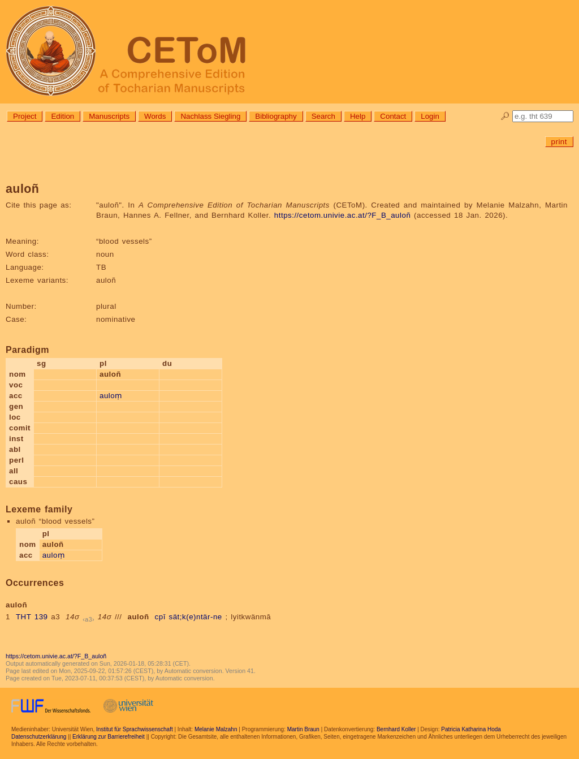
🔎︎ (505, 116)
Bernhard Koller (396, 729)
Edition (62, 116)
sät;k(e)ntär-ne (195, 617)
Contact (393, 116)
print (559, 141)
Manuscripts (109, 116)
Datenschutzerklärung (38, 737)
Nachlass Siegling (210, 116)
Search (323, 116)
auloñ (138, 617)
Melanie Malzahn (216, 729)
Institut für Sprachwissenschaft (134, 729)
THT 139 (32, 617)
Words (155, 116)
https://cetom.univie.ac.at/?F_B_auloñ (342, 215)
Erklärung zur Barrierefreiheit (108, 737)
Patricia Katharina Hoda (471, 729)
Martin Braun (303, 729)
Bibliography (275, 116)
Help (357, 116)
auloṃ (111, 395)
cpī (160, 617)
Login (430, 116)
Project (24, 116)
